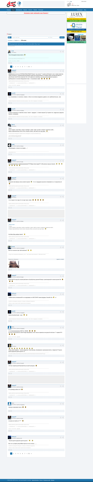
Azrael (13, 246)
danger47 (14, 70)
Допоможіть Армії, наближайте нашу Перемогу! (36, 13)
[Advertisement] (43, 4)
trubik (13, 144)
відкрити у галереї (60, 259)
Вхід (85, 9)
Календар (40, 9)
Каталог (30, 9)
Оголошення (19, 9)
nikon (22, 418)
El (12, 344)
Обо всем (23, 40)
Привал (35, 9)
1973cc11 (14, 293)
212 (29, 66)
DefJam (22, 110)
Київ (71, 1)
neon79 (13, 93)
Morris (13, 124)
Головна (10, 40)
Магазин (52, 480)
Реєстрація (80, 9)
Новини (8, 9)
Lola (13, 50)
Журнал (25, 9)
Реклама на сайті (46, 480)
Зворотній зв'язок (35, 480)
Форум (13, 9)
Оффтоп (16, 40)
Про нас (41, 480)
